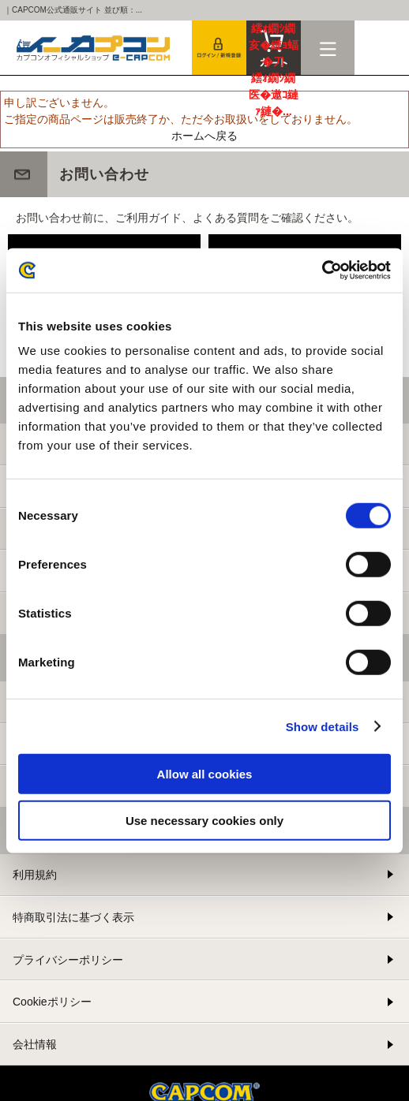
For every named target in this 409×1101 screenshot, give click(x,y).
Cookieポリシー (52, 1001)
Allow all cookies (205, 774)
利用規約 (35, 874)
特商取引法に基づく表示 (73, 917)
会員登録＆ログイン (219, 48)
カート (273, 48)
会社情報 (35, 1044)
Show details (322, 726)
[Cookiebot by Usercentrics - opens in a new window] (322, 270)
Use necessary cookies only (204, 820)
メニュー (328, 48)
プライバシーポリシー (68, 960)
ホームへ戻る (204, 135)
